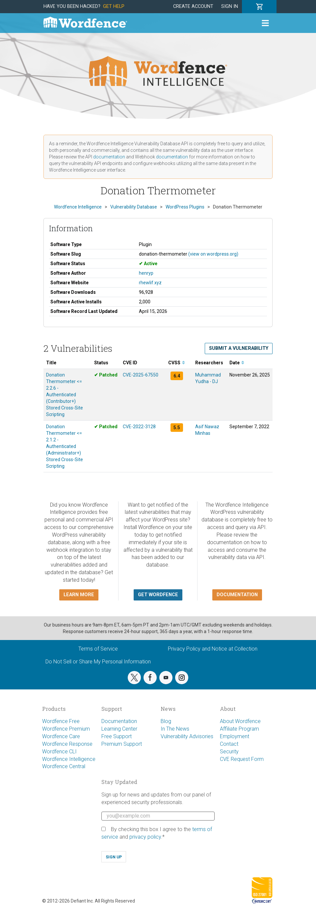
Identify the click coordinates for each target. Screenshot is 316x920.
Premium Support (121, 744)
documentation (109, 156)
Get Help (113, 6)
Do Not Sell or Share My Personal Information (98, 661)
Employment (234, 736)
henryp (146, 273)
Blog (166, 721)
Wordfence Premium (66, 729)
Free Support (116, 736)
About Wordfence (240, 721)
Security (229, 751)
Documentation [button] (237, 595)
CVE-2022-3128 (139, 426)
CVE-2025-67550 (140, 374)
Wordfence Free (61, 721)
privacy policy (145, 837)
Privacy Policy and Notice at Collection (212, 649)
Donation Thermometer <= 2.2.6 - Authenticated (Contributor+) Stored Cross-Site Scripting (64, 394)
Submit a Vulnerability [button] (238, 348)
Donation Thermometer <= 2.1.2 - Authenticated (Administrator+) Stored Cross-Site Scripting (64, 446)
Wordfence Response (67, 744)
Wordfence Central (63, 766)
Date (236, 362)
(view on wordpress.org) (213, 254)
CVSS (176, 362)
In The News (175, 729)
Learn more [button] (79, 595)
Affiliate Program (239, 729)
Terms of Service (98, 649)
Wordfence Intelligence (68, 759)
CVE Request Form (242, 759)
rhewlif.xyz (150, 282)
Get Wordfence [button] (158, 595)
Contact (229, 744)
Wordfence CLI (59, 751)
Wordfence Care (61, 736)
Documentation (119, 721)
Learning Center (119, 729)
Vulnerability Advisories (187, 736)
